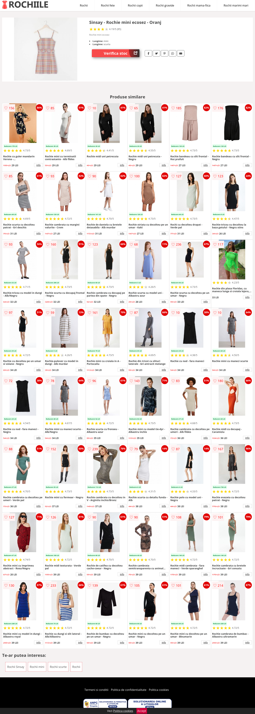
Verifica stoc (121, 53)
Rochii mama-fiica (198, 5)
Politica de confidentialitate (128, 690)
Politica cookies (159, 690)
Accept (141, 711)
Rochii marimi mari (236, 5)
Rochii (84, 5)
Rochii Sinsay (15, 667)
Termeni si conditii (96, 690)
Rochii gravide (165, 5)
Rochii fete (108, 5)
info (38, 165)
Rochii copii (135, 5)
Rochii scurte (58, 667)
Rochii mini (37, 667)
